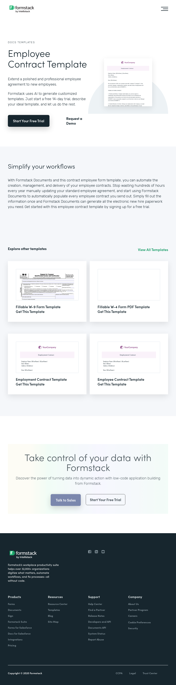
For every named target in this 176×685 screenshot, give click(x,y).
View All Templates (153, 249)
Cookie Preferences (139, 622)
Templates (26, 42)
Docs (12, 42)
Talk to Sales (66, 507)
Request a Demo (74, 121)
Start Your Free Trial (28, 120)
